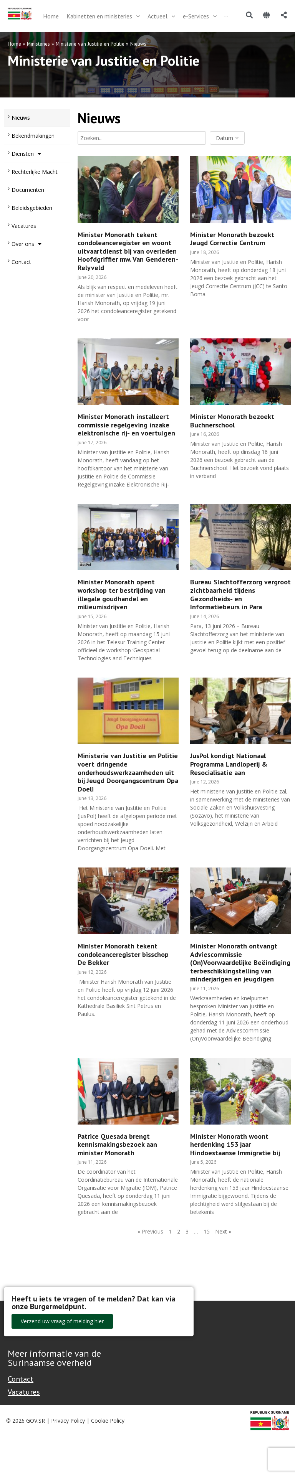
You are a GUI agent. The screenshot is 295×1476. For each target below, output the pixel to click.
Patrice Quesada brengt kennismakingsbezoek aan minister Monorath (117, 1144)
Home (14, 43)
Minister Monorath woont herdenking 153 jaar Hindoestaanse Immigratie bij (235, 1144)
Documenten (28, 189)
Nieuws (21, 117)
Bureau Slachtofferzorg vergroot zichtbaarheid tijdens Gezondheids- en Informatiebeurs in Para (240, 594)
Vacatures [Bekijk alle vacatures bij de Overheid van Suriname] (24, 1392)
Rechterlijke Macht (35, 171)
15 (207, 1231)
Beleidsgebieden (32, 207)
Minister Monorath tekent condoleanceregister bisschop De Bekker (123, 954)
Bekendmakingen (33, 135)
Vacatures (24, 225)
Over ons (26, 244)
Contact (21, 262)
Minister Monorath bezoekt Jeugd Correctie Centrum (232, 238)
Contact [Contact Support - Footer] (20, 1379)
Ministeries (38, 43)
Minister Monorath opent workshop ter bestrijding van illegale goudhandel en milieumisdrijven (122, 594)
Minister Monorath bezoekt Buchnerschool (232, 420)
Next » (223, 1231)
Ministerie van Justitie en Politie (90, 43)
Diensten (26, 153)
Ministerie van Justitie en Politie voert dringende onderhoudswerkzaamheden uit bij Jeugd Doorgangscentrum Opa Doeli (128, 772)
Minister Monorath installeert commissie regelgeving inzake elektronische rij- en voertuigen (126, 424)
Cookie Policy (107, 1420)
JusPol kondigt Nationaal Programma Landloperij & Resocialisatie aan (228, 764)
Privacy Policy (68, 1420)
